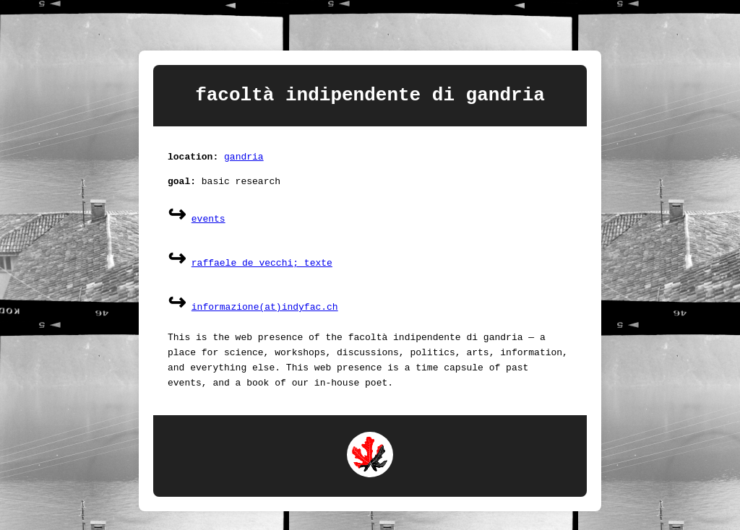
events (208, 224)
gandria (244, 161)
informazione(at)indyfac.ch (265, 312)
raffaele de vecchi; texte (262, 268)
